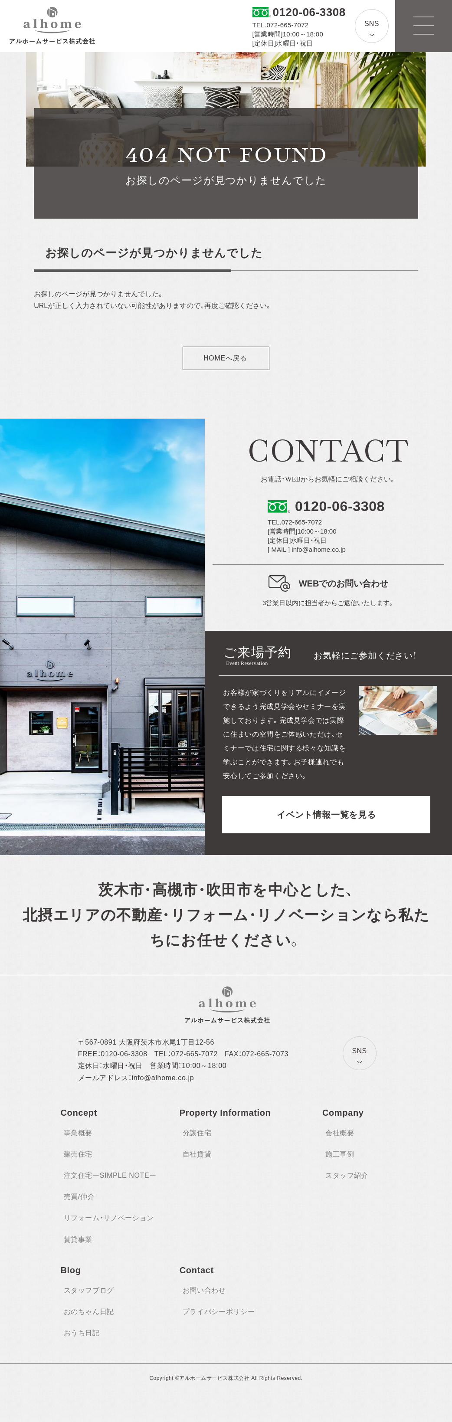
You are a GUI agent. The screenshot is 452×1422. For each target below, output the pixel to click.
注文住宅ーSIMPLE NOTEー (110, 1175)
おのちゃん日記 (89, 1311)
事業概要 (78, 1133)
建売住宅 (78, 1154)
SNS (371, 23)
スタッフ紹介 (347, 1175)
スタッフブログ (89, 1290)
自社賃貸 (197, 1154)
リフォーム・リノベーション (109, 1218)
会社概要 (339, 1133)
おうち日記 (82, 1333)
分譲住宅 (197, 1133)
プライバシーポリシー (219, 1311)
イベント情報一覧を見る (326, 814)
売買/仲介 (79, 1196)
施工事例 (339, 1154)
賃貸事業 (78, 1239)
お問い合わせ (204, 1290)
